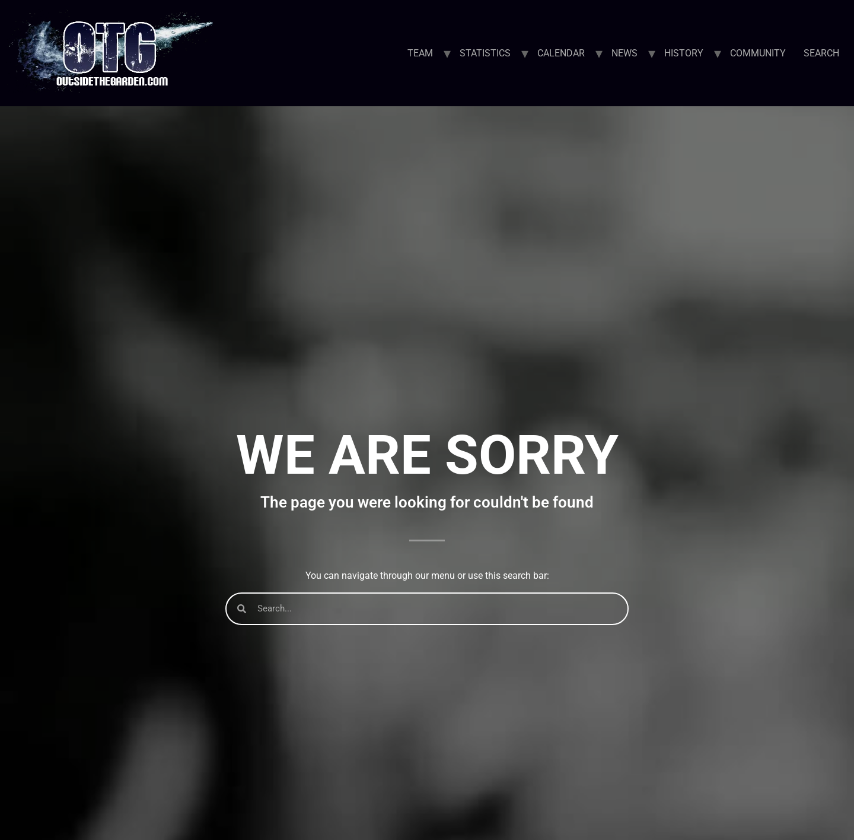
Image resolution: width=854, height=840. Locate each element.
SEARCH (821, 53)
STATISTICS (485, 53)
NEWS (624, 53)
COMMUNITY (758, 53)
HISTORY (683, 53)
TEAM (420, 53)
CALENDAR (561, 53)
